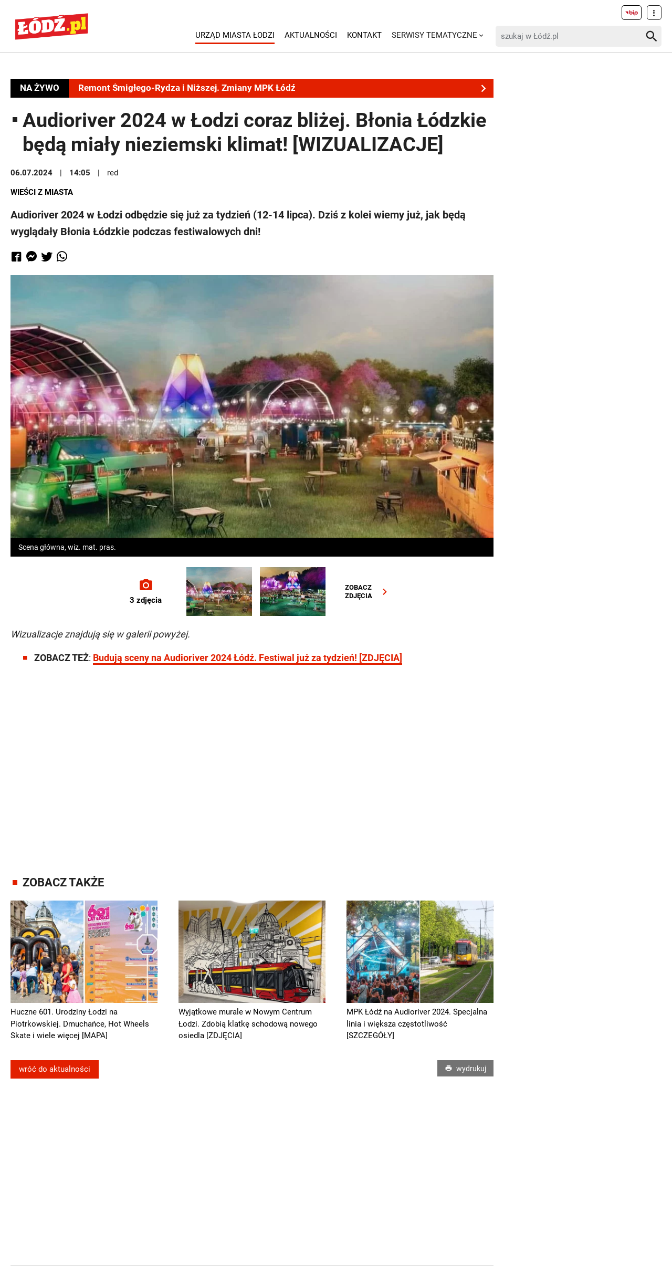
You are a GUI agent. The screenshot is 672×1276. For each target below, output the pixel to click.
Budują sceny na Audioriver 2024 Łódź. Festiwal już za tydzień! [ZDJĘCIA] (247, 657)
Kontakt (364, 35)
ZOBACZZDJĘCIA (368, 591)
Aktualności (311, 35)
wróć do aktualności (54, 1069)
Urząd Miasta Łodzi (235, 35)
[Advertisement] (252, 760)
